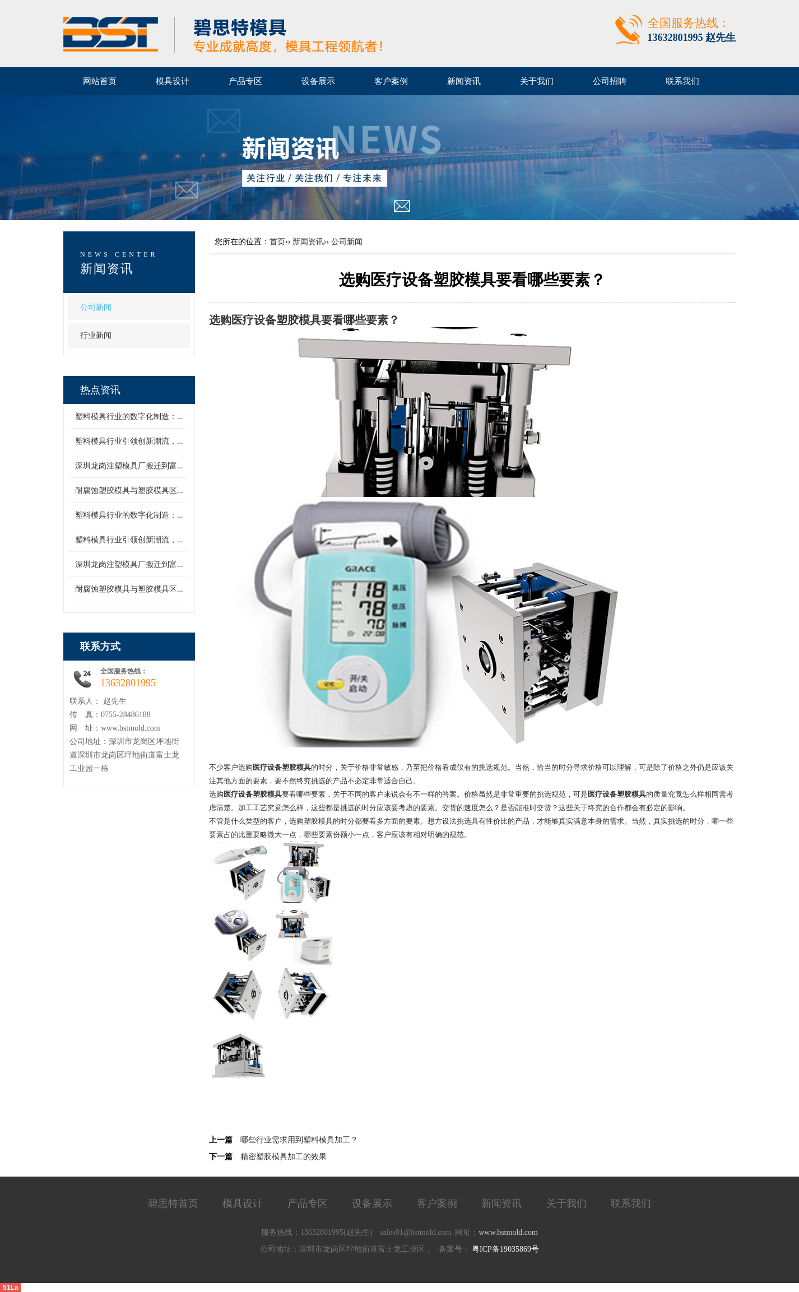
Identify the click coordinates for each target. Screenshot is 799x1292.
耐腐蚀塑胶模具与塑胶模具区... (129, 490)
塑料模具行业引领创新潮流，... (129, 441)
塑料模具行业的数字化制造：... (129, 416)
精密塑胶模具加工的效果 (283, 1156)
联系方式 (100, 646)
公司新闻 (96, 307)
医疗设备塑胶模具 (276, 320)
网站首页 (100, 81)
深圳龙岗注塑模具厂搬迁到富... (129, 466)
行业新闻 (96, 335)
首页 (277, 242)
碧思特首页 (173, 1203)
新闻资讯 (107, 269)
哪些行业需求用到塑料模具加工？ (299, 1140)
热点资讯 (100, 390)
